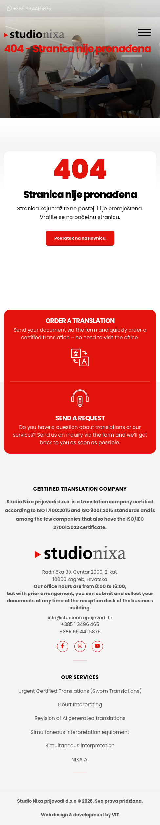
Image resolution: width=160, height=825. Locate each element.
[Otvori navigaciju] (144, 34)
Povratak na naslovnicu (80, 238)
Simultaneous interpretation (80, 745)
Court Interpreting (80, 704)
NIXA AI (80, 759)
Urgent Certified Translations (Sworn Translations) (80, 691)
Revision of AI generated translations (80, 718)
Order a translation (79, 320)
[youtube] (97, 646)
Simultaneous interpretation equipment (80, 732)
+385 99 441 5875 (29, 8)
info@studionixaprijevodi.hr (80, 617)
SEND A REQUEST (80, 418)
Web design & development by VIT (80, 815)
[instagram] (80, 646)
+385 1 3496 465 (80, 624)
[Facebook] (62, 646)
